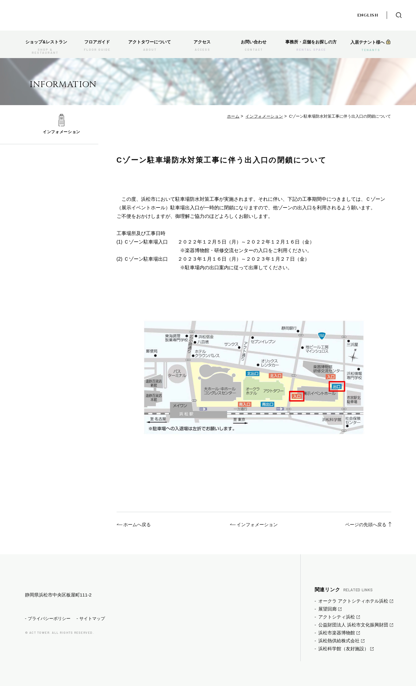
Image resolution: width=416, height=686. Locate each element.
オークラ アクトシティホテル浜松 (353, 600)
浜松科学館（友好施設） (343, 648)
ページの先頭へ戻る (365, 524)
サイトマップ (92, 628)
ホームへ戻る (137, 524)
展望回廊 (327, 608)
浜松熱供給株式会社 (339, 640)
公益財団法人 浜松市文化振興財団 (353, 624)
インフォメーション (61, 132)
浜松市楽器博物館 (336, 632)
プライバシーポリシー (49, 628)
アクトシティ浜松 (336, 616)
